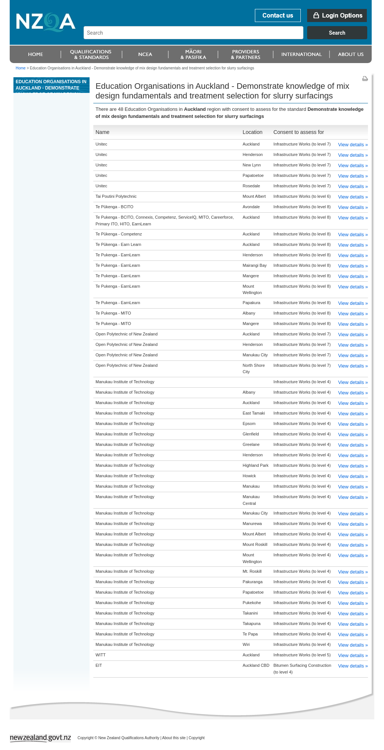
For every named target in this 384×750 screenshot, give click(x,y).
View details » (353, 144)
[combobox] (229, 37)
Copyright (197, 738)
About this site (174, 738)
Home (21, 68)
